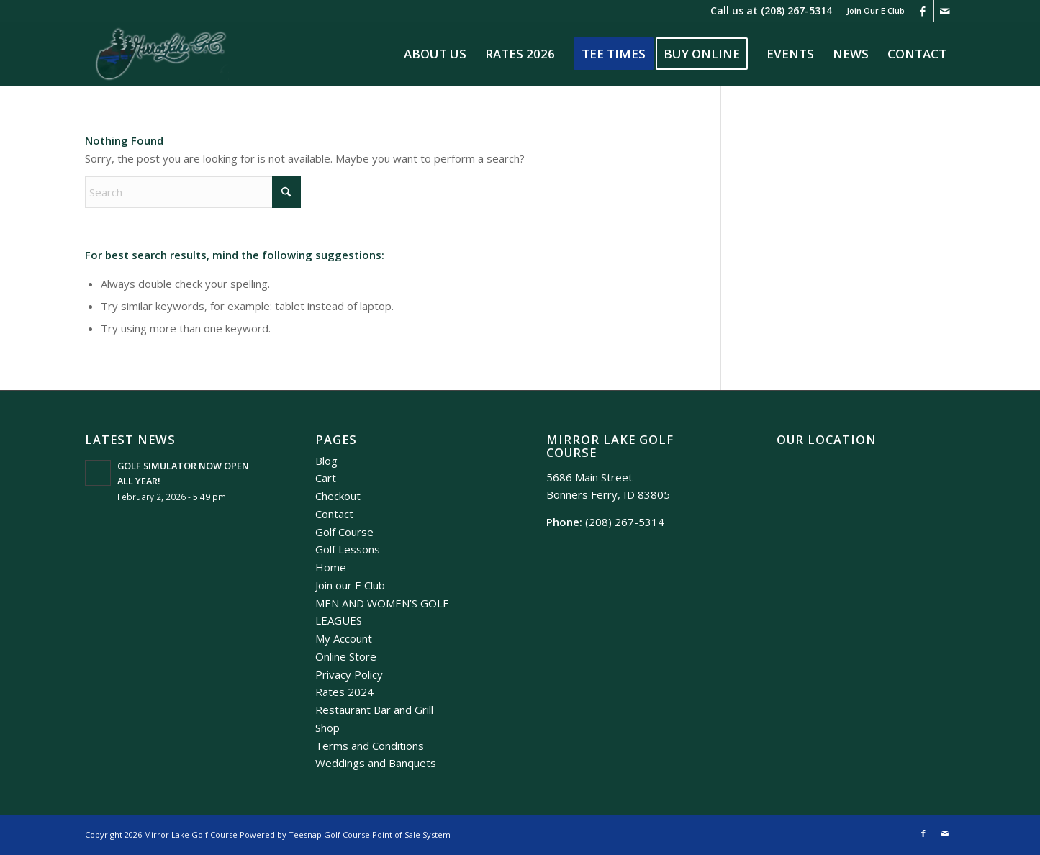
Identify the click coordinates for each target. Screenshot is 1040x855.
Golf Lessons (347, 549)
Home (330, 567)
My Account (343, 638)
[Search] (193, 192)
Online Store (345, 656)
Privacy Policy (349, 674)
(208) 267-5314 (796, 10)
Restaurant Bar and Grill (374, 709)
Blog (326, 460)
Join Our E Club (875, 10)
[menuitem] (872, 10)
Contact (334, 514)
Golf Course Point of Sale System (387, 834)
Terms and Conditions (369, 745)
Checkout (338, 496)
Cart (325, 478)
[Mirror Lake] (161, 54)
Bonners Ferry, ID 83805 (608, 494)
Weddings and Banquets (375, 763)
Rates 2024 (344, 691)
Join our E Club (350, 585)
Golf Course (344, 532)
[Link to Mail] (945, 11)
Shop (327, 727)
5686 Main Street (589, 477)
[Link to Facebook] (923, 11)
